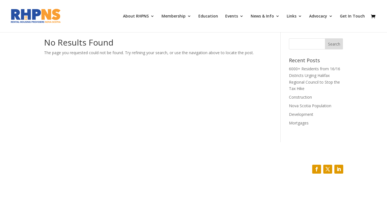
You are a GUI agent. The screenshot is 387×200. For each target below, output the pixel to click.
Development (301, 114)
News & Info (262, 16)
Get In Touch (352, 16)
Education (208, 16)
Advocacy (318, 16)
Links (291, 16)
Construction (300, 97)
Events (231, 16)
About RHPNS (136, 16)
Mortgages (299, 123)
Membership (174, 16)
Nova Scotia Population (310, 105)
